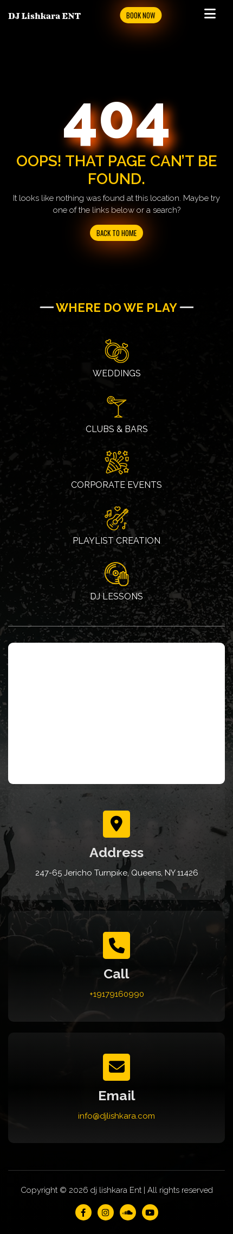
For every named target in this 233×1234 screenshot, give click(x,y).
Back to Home (116, 232)
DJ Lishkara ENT (44, 15)
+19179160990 (116, 994)
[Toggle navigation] (209, 15)
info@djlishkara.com (116, 1116)
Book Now (140, 15)
